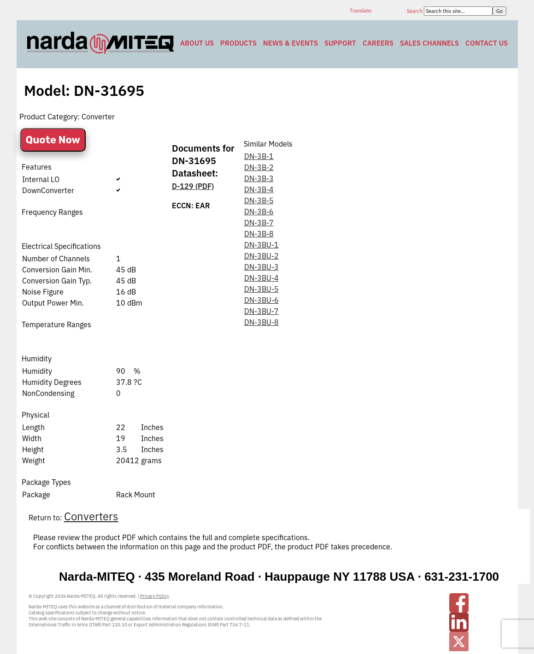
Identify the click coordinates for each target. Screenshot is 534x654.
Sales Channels (429, 43)
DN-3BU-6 (261, 300)
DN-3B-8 (259, 233)
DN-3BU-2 (261, 255)
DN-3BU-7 (261, 311)
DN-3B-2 (259, 167)
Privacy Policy (154, 596)
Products (238, 43)
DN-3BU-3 (261, 266)
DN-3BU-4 (261, 278)
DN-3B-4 (259, 189)
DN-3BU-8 (261, 322)
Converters (91, 516)
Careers (378, 43)
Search (415, 11)
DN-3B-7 (259, 222)
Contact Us (486, 43)
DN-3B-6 (259, 211)
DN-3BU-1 (261, 244)
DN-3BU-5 (261, 289)
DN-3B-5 (259, 200)
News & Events (290, 43)
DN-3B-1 (259, 156)
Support (340, 43)
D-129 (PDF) (193, 186)
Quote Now (53, 140)
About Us (197, 43)
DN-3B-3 (259, 178)
